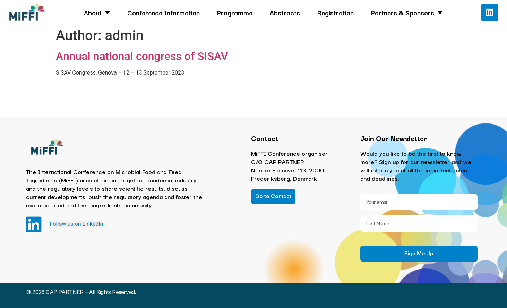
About (97, 12)
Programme (234, 12)
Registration (335, 12)
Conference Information (163, 12)
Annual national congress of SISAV (142, 56)
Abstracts (285, 12)
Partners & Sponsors (406, 12)
